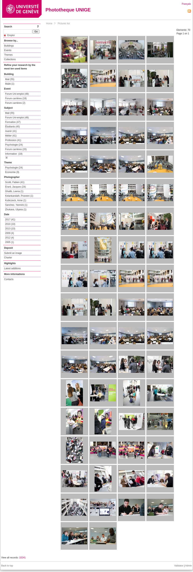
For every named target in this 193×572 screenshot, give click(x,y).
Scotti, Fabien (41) (14, 182)
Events (7, 50)
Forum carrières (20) (16, 149)
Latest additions (12, 268)
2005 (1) (9, 242)
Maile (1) (9, 83)
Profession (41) (13, 140)
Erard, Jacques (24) (15, 186)
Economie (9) (12, 172)
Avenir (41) (11, 131)
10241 (22, 557)
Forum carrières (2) (15, 103)
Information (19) (13, 153)
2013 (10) (10, 228)
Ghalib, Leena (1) (14, 191)
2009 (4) (9, 233)
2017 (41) (10, 219)
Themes (8, 54)
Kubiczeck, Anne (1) (15, 200)
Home (49, 23)
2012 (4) (9, 237)
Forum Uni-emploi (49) (17, 94)
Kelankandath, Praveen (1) (19, 195)
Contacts (8, 279)
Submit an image (13, 253)
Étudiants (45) (12, 126)
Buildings (9, 45)
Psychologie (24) (14, 144)
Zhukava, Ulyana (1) (15, 209)
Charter (8, 257)
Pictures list (64, 23)
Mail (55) (9, 79)
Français (186, 4)
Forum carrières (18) (16, 98)
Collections (10, 59)
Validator (178, 565)
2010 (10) (10, 224)
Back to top (7, 565)
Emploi (9, 35)
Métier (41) (11, 135)
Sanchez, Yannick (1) (16, 205)
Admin (188, 565)
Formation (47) (13, 122)
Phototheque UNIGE (68, 9)
